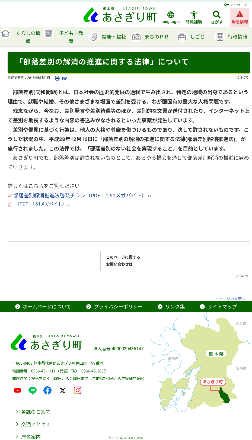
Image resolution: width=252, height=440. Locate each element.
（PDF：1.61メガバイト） (39, 204)
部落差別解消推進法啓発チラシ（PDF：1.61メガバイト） (79, 195)
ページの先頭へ (232, 299)
